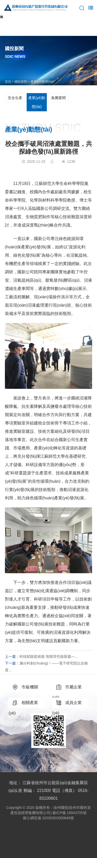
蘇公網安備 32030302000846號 (48, 818)
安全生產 (15, 98)
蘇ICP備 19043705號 (70, 813)
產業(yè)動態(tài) (36, 102)
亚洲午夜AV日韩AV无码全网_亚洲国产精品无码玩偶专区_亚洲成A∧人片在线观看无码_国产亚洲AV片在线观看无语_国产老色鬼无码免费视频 (48, 842)
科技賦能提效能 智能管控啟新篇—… (48, 656)
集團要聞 (58, 98)
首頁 (8, 81)
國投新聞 (20, 81)
